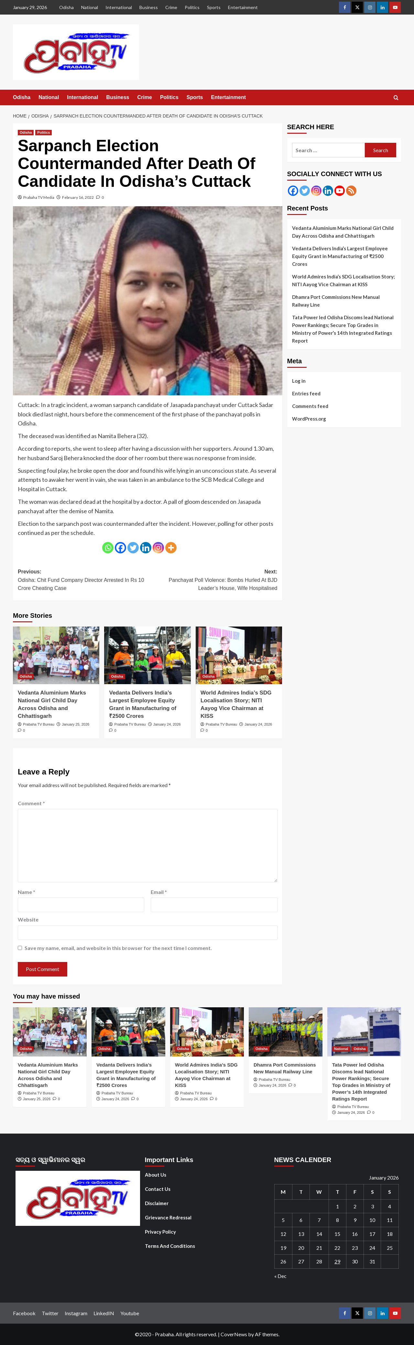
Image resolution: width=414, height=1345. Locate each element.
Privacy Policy (160, 1232)
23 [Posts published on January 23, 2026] (355, 1248)
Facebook (24, 1313)
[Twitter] (133, 547)
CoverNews (234, 1334)
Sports (214, 7)
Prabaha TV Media (38, 197)
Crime (171, 7)
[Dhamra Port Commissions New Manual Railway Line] (285, 1032)
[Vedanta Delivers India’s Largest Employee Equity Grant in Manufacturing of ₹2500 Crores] (147, 655)
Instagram (76, 1313)
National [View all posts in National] (341, 1049)
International (118, 7)
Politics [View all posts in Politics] (43, 132)
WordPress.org (309, 419)
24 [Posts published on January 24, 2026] (372, 1248)
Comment (31, 803)
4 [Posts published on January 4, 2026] (389, 1206)
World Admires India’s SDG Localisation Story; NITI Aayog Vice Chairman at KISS (343, 280)
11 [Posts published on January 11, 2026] (390, 1220)
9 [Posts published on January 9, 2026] (355, 1220)
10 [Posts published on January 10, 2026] (372, 1220)
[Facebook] (120, 547)
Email (159, 892)
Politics (192, 7)
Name (26, 892)
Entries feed (306, 393)
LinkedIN (103, 1313)
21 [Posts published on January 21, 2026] (319, 1248)
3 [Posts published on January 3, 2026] (372, 1206)
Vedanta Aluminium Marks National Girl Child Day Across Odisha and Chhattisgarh (343, 232)
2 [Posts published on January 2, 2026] (355, 1206)
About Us (155, 1175)
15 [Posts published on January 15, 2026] (337, 1234)
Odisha (66, 7)
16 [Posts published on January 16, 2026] (355, 1234)
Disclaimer (157, 1203)
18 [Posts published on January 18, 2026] (390, 1234)
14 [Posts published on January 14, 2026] (319, 1234)
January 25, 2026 (75, 724)
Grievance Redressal (168, 1217)
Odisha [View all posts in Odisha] (26, 132)
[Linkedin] (145, 547)
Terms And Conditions (170, 1246)
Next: (212, 581)
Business (148, 7)
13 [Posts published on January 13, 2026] (301, 1234)
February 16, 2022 (78, 197)
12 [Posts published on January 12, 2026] (283, 1234)
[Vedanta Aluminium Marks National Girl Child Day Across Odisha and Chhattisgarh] (56, 655)
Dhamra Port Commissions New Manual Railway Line (336, 301)
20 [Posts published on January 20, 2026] (301, 1248)
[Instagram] (158, 547)
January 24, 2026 (167, 724)
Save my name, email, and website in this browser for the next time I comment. (118, 948)
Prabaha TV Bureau (38, 724)
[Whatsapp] (108, 547)
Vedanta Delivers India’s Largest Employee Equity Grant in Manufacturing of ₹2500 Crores (340, 256)
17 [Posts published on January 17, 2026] (372, 1234)
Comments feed (310, 406)
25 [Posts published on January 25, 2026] (390, 1248)
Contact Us (157, 1189)
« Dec (280, 1276)
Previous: (82, 581)
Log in (299, 381)
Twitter (50, 1313)
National (89, 7)
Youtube (129, 1313)
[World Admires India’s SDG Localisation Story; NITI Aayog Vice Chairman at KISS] (239, 655)
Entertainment (243, 7)
